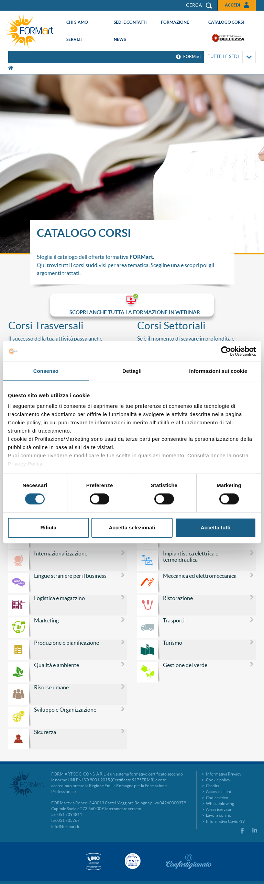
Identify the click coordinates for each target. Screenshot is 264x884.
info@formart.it (65, 826)
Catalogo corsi (226, 22)
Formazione (175, 22)
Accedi (232, 5)
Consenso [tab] (45, 371)
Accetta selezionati (132, 527)
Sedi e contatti (130, 22)
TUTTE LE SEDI (230, 57)
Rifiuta (48, 527)
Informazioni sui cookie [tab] (218, 371)
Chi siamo (77, 22)
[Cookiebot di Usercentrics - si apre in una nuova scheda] (226, 351)
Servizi (74, 39)
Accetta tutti (216, 527)
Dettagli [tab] (132, 371)
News (120, 39)
